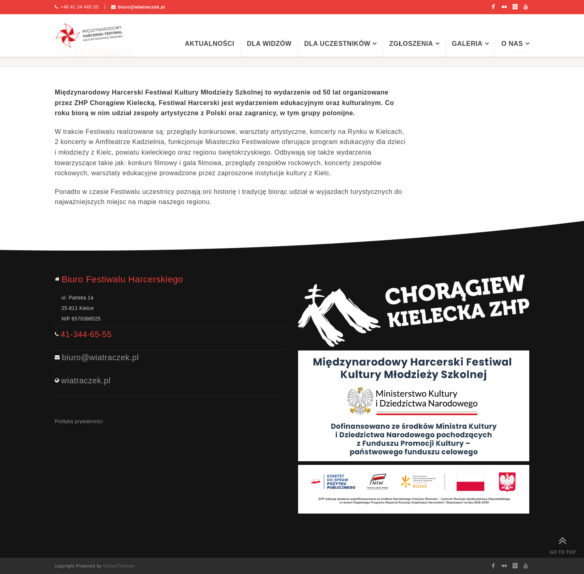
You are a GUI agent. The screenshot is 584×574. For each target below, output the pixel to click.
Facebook (493, 7)
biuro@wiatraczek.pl (141, 6)
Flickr (504, 7)
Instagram (514, 7)
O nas (512, 43)
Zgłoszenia (411, 43)
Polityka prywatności (79, 421)
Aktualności (209, 43)
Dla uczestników (337, 43)
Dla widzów (269, 43)
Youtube (525, 7)
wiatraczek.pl (86, 380)
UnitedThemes (119, 565)
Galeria (467, 43)
